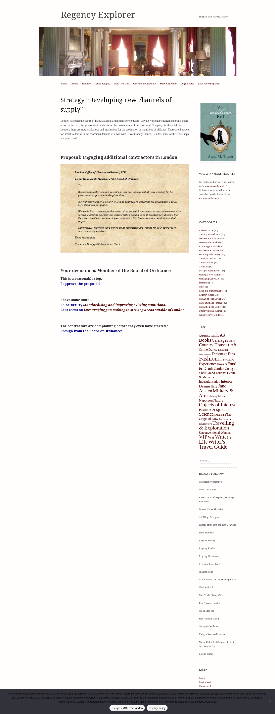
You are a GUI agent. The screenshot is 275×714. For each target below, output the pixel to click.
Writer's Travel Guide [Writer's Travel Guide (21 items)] (213, 444)
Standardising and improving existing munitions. (124, 305)
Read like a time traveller (211, 290)
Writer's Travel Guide (209, 314)
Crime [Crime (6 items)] (203, 349)
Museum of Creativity (144, 83)
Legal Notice (187, 83)
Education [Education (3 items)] (223, 349)
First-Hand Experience (210, 250)
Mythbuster (204, 282)
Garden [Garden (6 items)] (219, 369)
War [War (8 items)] (211, 437)
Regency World (206, 294)
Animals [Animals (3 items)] (203, 335)
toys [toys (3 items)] (210, 423)
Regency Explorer (98, 15)
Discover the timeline (209, 242)
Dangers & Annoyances (210, 238)
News (201, 286)
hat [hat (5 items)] (224, 373)
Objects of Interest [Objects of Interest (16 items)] (217, 404)
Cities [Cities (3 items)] (232, 340)
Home (64, 83)
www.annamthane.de (214, 186)
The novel (87, 83)
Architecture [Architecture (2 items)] (213, 336)
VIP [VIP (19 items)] (203, 437)
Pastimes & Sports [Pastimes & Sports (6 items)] (212, 410)
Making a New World (209, 274)
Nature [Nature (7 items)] (218, 400)
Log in (202, 678)
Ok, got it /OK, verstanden (127, 708)
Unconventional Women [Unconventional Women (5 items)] (215, 433)
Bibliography (103, 83)
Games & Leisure (207, 258)
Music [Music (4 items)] (222, 396)
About (74, 83)
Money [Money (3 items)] (214, 396)
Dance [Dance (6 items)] (212, 349)
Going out (204, 266)
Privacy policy (157, 708)
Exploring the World (209, 246)
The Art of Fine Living (210, 298)
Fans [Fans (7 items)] (231, 354)
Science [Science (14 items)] (206, 414)
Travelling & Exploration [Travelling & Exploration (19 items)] (216, 425)
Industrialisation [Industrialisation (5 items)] (209, 381)
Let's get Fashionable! (209, 270)
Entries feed (205, 682)
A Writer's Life (206, 230)
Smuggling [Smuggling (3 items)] (220, 414)
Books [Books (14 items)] (205, 340)
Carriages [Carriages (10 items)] (220, 340)
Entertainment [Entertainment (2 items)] (205, 354)
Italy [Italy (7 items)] (214, 386)
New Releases (121, 83)
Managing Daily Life (209, 278)
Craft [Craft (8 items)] (232, 345)
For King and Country (209, 254)
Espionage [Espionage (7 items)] (219, 354)
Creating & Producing (209, 234)
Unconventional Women (210, 310)
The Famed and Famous (210, 302)
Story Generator (168, 83)
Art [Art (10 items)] (222, 335)
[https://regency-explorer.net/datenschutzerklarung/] (270, 701)
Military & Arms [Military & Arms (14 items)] (216, 393)
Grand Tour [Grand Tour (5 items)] (214, 373)
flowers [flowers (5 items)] (222, 364)
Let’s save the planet (209, 83)
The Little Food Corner (210, 306)
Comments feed (206, 686)
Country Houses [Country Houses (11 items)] (213, 344)
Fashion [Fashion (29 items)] (208, 358)
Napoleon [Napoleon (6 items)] (206, 400)
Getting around (206, 262)
